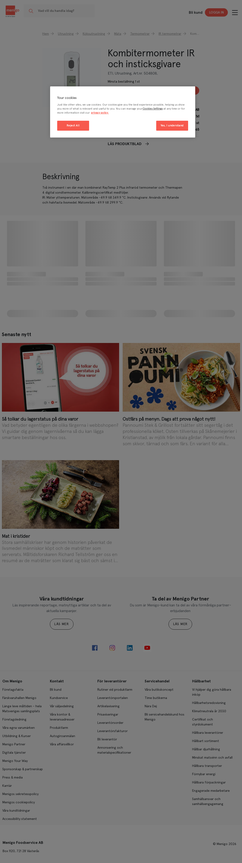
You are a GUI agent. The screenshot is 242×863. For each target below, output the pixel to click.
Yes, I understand (172, 125)
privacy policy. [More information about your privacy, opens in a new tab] (100, 112)
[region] (122, 112)
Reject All (73, 125)
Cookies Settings (153, 108)
